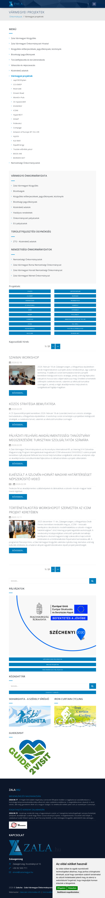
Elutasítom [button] (72, 888)
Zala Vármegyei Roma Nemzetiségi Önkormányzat (37, 264)
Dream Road (18, 93)
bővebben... (18, 393)
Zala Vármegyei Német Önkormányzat (31, 275)
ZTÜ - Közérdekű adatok (24, 241)
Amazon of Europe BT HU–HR (26, 132)
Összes (29, 291)
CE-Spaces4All (19, 102)
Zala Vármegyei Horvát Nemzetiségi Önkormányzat (37, 270)
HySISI (16, 136)
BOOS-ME (17, 153)
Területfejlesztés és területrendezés (28, 59)
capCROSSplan (19, 80)
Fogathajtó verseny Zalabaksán (27, 809)
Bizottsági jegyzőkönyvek (23, 54)
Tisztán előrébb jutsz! (22, 149)
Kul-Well (16, 140)
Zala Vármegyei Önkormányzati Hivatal (30, 43)
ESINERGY (17, 106)
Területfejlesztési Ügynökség (31, 231)
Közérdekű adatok (19, 70)
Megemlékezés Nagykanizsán (25, 796)
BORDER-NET (19, 158)
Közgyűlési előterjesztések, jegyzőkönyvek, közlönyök (36, 49)
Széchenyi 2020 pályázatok (52, 659)
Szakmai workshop (24, 357)
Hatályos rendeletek (22, 212)
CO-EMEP (17, 84)
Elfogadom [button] (61, 888)
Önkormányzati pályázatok (26, 218)
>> (58, 346)
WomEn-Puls (18, 97)
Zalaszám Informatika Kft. (30, 892)
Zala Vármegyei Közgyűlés (23, 38)
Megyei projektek (52, 664)
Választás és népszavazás (23, 65)
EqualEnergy (18, 145)
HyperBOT (18, 114)
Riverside (17, 88)
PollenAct (17, 123)
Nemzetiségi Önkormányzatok (25, 162)
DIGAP (16, 119)
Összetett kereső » (52, 692)
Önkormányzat (15, 16)
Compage (17, 127)
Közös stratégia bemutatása (32, 404)
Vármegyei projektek (22, 76)
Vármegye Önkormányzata (29, 175)
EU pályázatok (20, 223)
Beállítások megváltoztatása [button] (68, 892)
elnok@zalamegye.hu (23, 872)
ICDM (15, 110)
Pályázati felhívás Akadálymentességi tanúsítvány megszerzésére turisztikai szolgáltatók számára (49, 437)
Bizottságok (18, 191)
